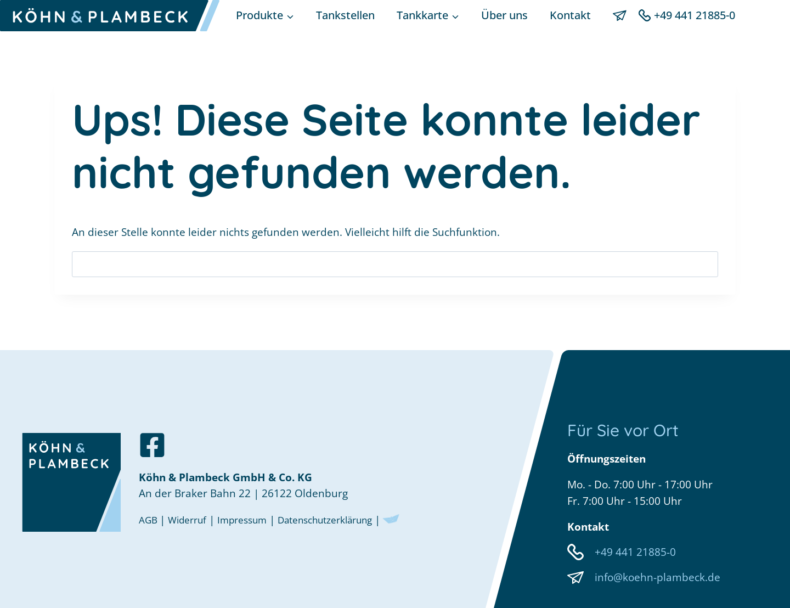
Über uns (504, 15)
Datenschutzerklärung (347, 518)
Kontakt (570, 15)
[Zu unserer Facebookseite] (152, 441)
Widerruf (193, 518)
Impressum (253, 518)
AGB (150, 518)
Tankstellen (345, 15)
